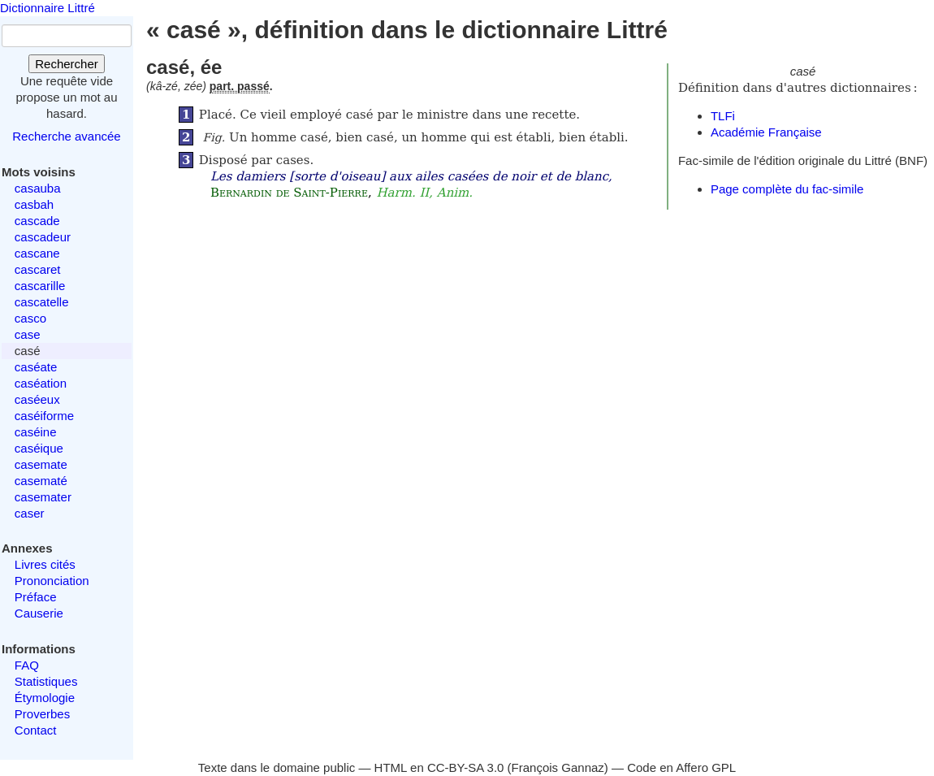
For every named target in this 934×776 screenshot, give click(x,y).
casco (30, 318)
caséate (36, 367)
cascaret (38, 269)
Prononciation (52, 580)
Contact (36, 730)
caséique (39, 448)
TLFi (723, 116)
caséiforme (44, 416)
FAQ (27, 665)
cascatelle (42, 302)
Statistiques (46, 681)
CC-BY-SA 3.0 (465, 767)
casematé (41, 481)
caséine (36, 432)
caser (30, 513)
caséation (41, 383)
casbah (34, 204)
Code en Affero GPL (681, 767)
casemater (43, 497)
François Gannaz (558, 767)
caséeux (37, 399)
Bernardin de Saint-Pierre (289, 192)
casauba (38, 188)
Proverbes (42, 714)
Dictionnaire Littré (47, 8)
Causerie (39, 613)
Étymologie (45, 697)
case (28, 334)
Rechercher (66, 64)
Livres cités (45, 564)
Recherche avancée (66, 136)
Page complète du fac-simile (787, 189)
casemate (41, 464)
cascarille (40, 286)
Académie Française (766, 132)
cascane (37, 253)
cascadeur (43, 237)
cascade (37, 221)
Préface (36, 597)
